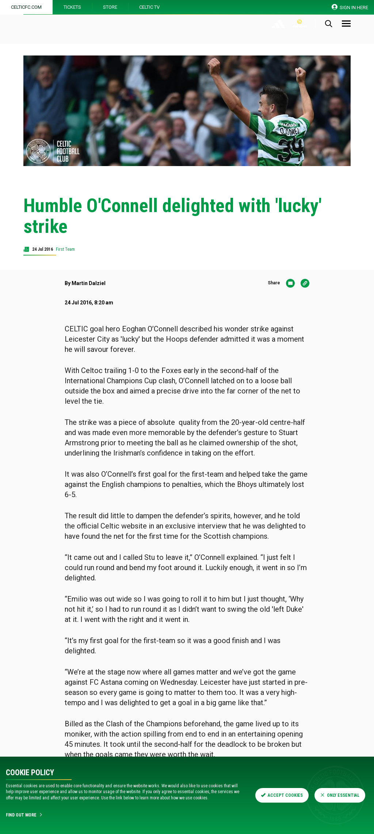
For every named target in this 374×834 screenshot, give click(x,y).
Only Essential (339, 795)
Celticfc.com (26, 7)
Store (110, 7)
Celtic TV (149, 7)
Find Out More (24, 815)
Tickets (72, 7)
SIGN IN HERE (350, 7)
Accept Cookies (282, 795)
